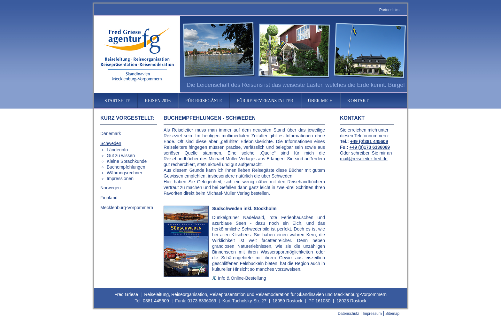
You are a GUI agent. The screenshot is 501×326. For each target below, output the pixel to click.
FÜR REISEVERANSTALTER (265, 100)
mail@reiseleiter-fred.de (364, 158)
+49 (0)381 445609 (369, 141)
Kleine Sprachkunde (127, 161)
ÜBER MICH (320, 100)
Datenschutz (348, 313)
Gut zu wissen (121, 155)
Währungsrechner (124, 172)
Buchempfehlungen (126, 167)
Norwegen (110, 187)
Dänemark (110, 133)
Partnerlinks (389, 10)
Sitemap (392, 313)
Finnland (109, 197)
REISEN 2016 (158, 100)
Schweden (110, 143)
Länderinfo (117, 149)
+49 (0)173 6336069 (370, 147)
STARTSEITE (117, 100)
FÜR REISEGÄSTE (203, 100)
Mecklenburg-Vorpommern (126, 207)
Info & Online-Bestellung (239, 278)
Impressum (372, 313)
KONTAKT (358, 100)
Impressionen (120, 178)
